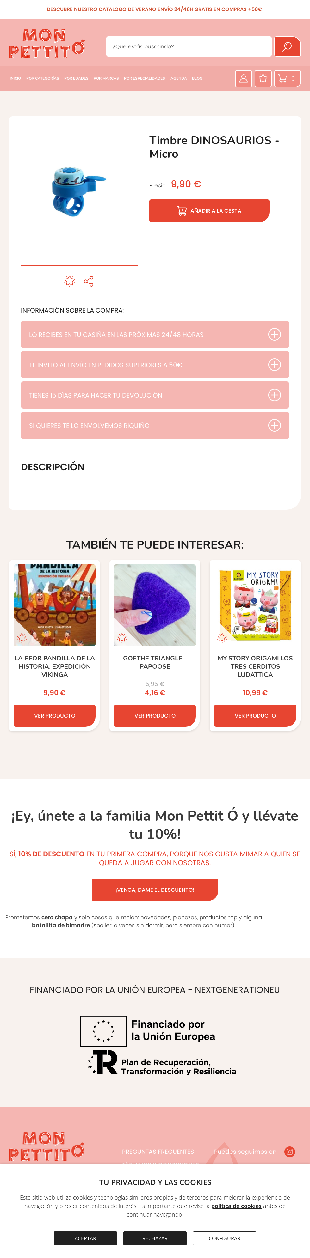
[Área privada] (243, 78)
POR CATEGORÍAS (42, 78)
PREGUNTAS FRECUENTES (158, 1151)
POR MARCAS (106, 78)
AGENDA (178, 78)
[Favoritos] (263, 78)
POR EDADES (76, 78)
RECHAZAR (155, 1238)
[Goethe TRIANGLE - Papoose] (154, 645)
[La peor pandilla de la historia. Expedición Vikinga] (54, 645)
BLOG (197, 78)
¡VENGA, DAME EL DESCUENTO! (154, 890)
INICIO (15, 78)
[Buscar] (287, 46)
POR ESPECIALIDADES (144, 78)
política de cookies (236, 1206)
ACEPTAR (85, 1238)
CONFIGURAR (224, 1238)
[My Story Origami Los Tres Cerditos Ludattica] (255, 645)
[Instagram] (289, 1152)
